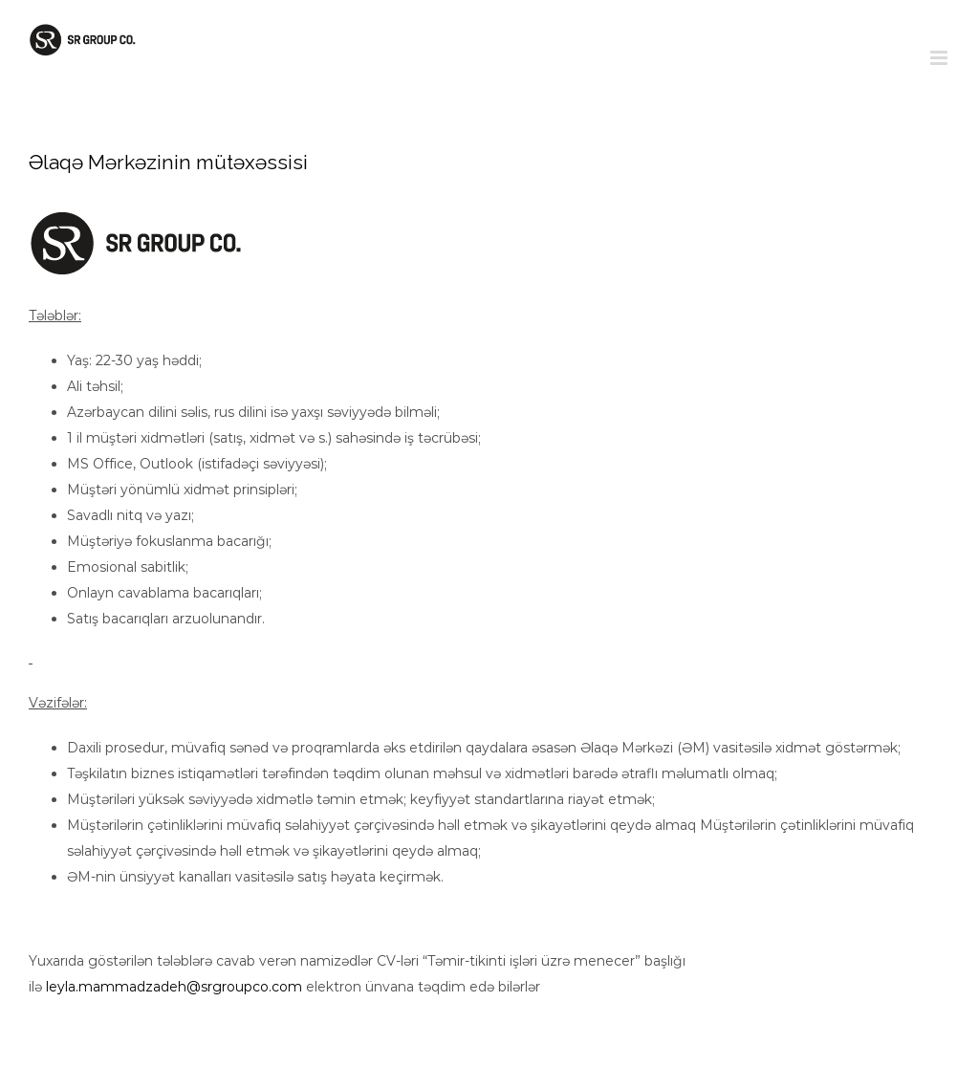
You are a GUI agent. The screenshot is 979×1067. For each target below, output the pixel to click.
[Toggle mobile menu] (940, 58)
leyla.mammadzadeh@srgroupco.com (174, 986)
